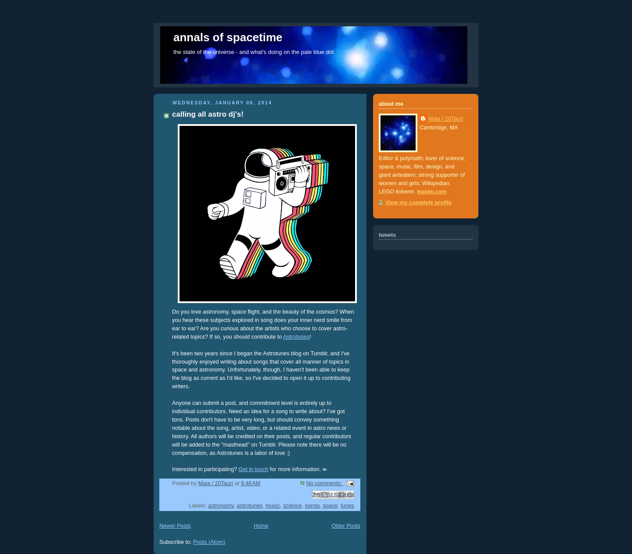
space (330, 506)
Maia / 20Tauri (445, 119)
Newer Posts (174, 526)
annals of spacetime (228, 37)
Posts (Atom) (209, 542)
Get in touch (253, 469)
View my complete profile (418, 203)
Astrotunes (296, 337)
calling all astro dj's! (208, 114)
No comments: (325, 483)
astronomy (220, 506)
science (292, 506)
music (273, 506)
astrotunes (249, 506)
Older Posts (345, 526)
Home (261, 526)
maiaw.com (432, 192)
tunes (347, 506)
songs (312, 506)
